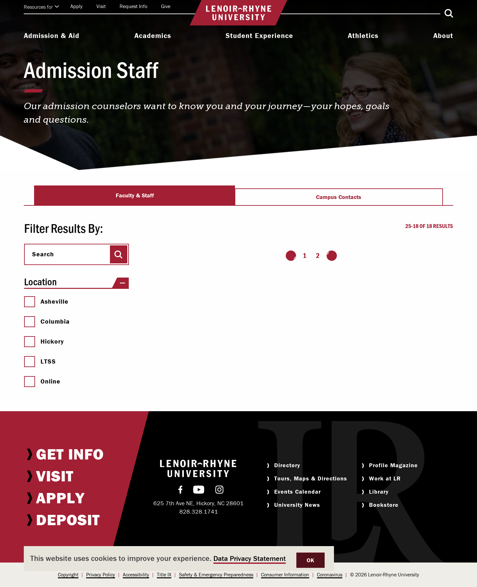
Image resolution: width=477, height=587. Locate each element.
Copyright (68, 574)
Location (76, 282)
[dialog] (179, 558)
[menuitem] (51, 36)
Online (42, 381)
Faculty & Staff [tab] (135, 195)
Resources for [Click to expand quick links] (41, 7)
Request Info (133, 6)
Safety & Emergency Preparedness (216, 574)
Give (165, 6)
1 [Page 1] (304, 255)
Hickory (44, 341)
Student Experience (259, 36)
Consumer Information (285, 574)
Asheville (46, 301)
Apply (76, 6)
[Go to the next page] (332, 256)
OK (310, 560)
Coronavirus (329, 574)
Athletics (363, 36)
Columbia (47, 321)
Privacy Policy (100, 574)
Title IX (164, 574)
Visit (101, 6)
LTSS (40, 361)
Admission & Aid (51, 36)
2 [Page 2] (318, 255)
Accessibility (136, 574)
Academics (152, 36)
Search (43, 254)
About (443, 36)
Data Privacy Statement (249, 558)
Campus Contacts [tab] (338, 197)
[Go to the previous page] (291, 256)
